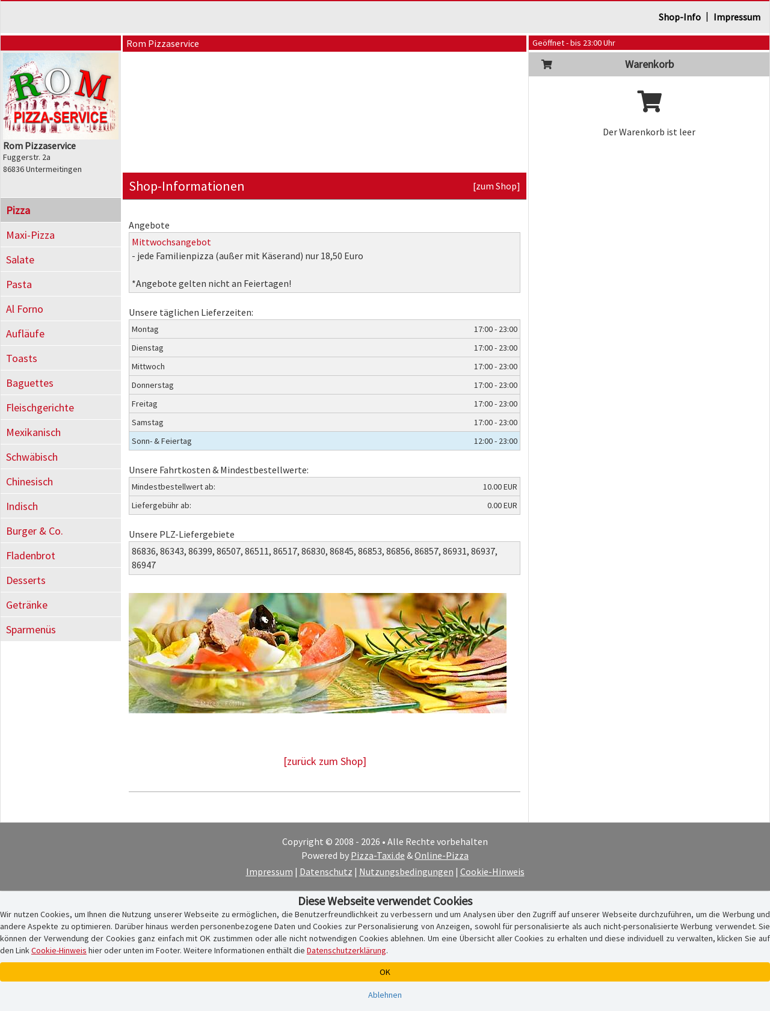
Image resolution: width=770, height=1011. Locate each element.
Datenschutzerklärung (346, 950)
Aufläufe (25, 333)
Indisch (22, 506)
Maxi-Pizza (30, 235)
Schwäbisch (32, 457)
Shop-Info (680, 17)
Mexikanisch (33, 432)
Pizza (18, 210)
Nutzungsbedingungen (406, 871)
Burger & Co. (34, 531)
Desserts (26, 580)
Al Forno (24, 309)
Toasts (21, 358)
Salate (20, 259)
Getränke (27, 605)
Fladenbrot (30, 555)
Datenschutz (326, 871)
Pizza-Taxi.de (378, 855)
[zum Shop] (496, 186)
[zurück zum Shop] (324, 761)
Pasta (19, 284)
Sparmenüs (31, 629)
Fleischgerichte (40, 407)
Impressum (736, 17)
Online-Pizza (441, 855)
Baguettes (30, 383)
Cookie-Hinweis (492, 871)
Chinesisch (29, 481)
